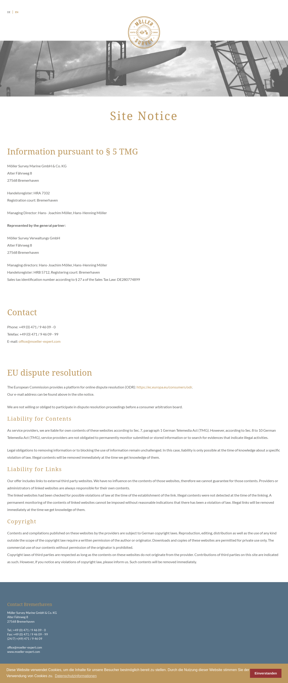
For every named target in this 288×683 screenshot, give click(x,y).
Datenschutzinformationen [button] (76, 676)
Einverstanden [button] (266, 673)
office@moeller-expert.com (40, 341)
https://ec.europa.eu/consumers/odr (164, 387)
